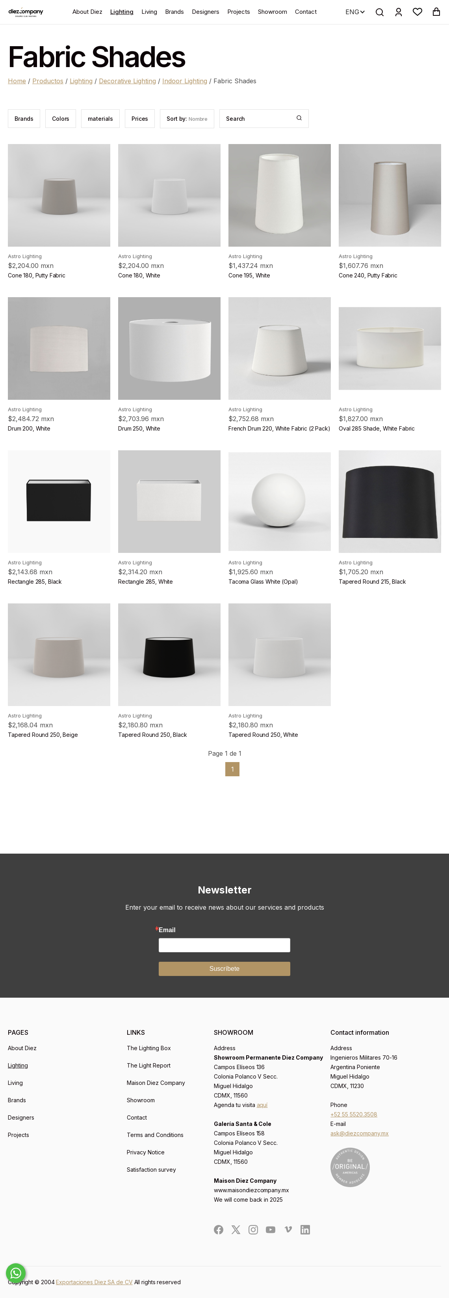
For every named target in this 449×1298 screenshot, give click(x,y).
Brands (174, 11)
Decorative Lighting (127, 81)
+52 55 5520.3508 (353, 1114)
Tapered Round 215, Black (372, 581)
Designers (205, 11)
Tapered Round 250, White (263, 734)
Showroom (272, 11)
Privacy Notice (146, 1152)
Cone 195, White (249, 275)
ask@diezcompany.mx (359, 1133)
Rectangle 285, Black (35, 581)
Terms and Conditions (155, 1134)
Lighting (122, 11)
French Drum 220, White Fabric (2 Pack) (279, 428)
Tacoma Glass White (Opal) (263, 581)
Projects (238, 11)
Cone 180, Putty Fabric (36, 275)
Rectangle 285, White (145, 581)
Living (149, 11)
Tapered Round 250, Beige (43, 734)
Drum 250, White (139, 428)
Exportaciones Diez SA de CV (94, 1282)
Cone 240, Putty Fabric (368, 275)
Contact (306, 11)
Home (17, 81)
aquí (262, 1104)
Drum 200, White (29, 428)
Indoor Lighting (184, 81)
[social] (218, 1229)
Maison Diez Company (156, 1082)
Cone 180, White (139, 275)
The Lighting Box (149, 1048)
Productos (47, 81)
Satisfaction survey (151, 1169)
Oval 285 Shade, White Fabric (377, 428)
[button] (417, 12)
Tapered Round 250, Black (152, 734)
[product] (59, 195)
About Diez (87, 11)
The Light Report (149, 1065)
